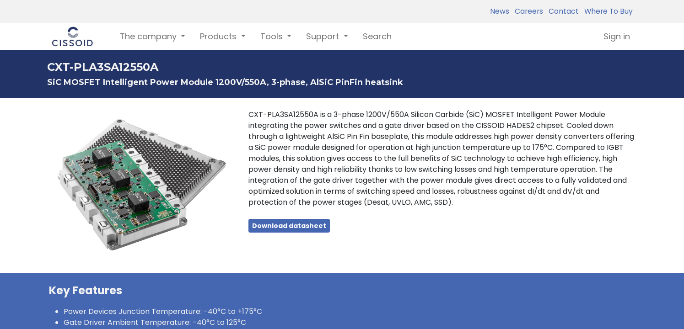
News (499, 11)
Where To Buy (607, 11)
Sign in (616, 36)
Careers (527, 11)
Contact (562, 11)
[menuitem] (377, 36)
